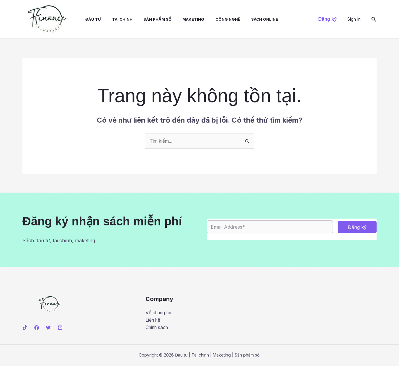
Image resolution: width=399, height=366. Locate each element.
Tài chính (117, 19)
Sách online (252, 19)
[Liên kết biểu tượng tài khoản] (354, 19)
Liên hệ (153, 320)
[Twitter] (48, 327)
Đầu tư (89, 19)
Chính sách (158, 328)
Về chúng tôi (159, 312)
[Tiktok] (24, 327)
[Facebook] (36, 327)
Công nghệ (217, 19)
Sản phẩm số (150, 19)
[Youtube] (60, 327)
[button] (327, 19)
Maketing (185, 19)
